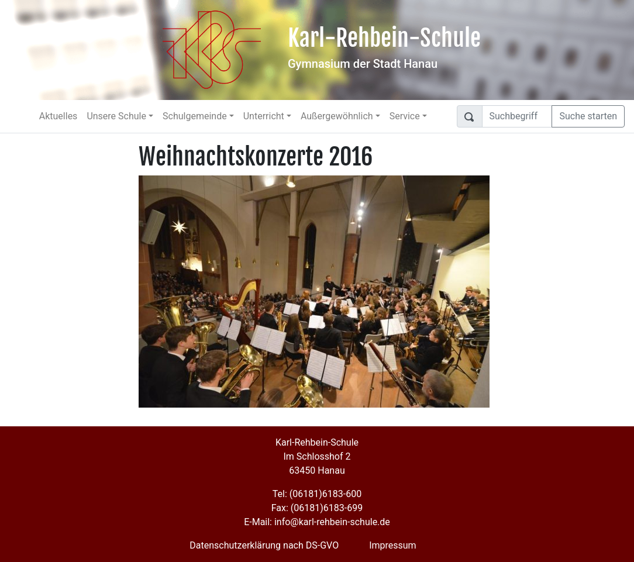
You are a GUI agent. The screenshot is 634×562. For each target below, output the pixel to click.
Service (405, 116)
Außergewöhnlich (337, 116)
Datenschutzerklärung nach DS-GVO (264, 545)
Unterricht (263, 116)
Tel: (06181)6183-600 (317, 493)
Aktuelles (58, 116)
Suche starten (588, 116)
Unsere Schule (116, 116)
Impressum (392, 545)
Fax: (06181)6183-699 (317, 507)
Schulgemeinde (195, 116)
